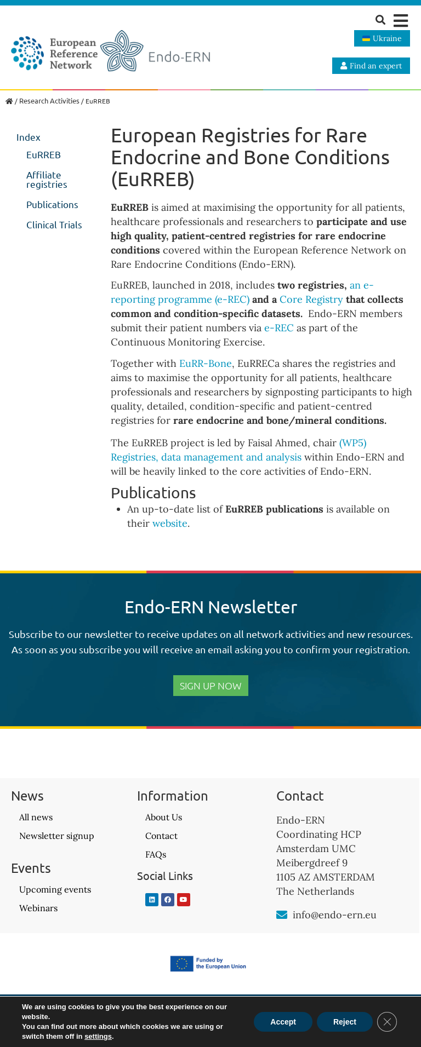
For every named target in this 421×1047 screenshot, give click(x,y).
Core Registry (311, 299)
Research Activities (49, 100)
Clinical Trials (54, 224)
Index (28, 136)
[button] (400, 20)
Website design (339, 1018)
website (169, 523)
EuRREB (43, 154)
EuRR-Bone (205, 363)
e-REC (279, 327)
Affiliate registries (46, 179)
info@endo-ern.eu (335, 914)
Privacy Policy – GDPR (210, 1023)
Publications (52, 204)
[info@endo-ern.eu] (281, 915)
